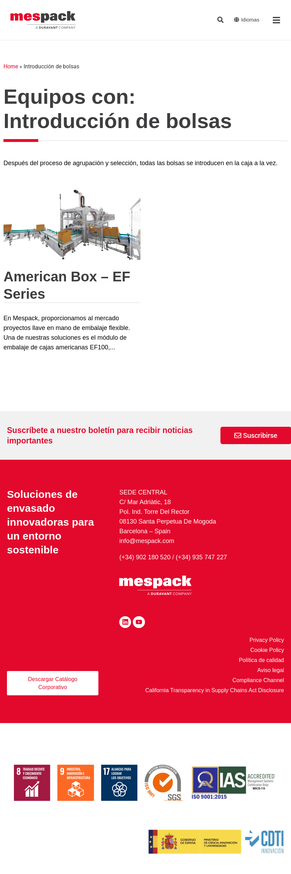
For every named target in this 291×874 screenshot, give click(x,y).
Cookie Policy (267, 649)
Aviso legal (270, 669)
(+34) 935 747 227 (201, 556)
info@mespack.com (146, 540)
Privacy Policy (266, 639)
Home (10, 66)
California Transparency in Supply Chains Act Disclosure (214, 690)
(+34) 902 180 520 (145, 556)
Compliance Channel (258, 679)
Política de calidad (261, 659)
